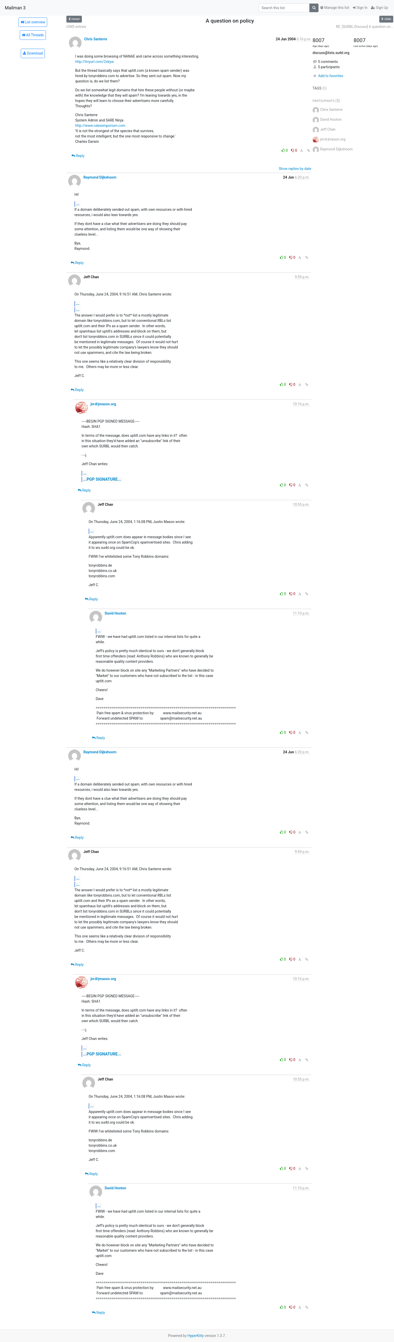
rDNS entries (76, 27)
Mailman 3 (15, 7)
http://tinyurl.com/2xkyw (94, 62)
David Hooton (115, 613)
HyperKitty (195, 1336)
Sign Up (379, 8)
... (78, 203)
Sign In (360, 8)
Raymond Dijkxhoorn (99, 177)
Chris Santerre (95, 39)
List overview (33, 22)
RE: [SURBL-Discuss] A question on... (364, 27)
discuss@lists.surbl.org (331, 53)
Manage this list (334, 8)
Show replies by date (295, 169)
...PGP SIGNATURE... (102, 479)
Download (33, 53)
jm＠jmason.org (103, 404)
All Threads (33, 35)
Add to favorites (328, 76)
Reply (77, 156)
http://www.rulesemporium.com (100, 126)
